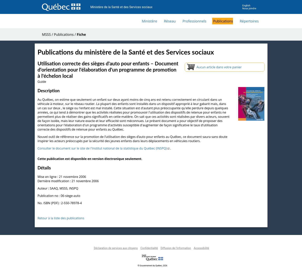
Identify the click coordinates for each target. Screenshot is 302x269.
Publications (223, 21)
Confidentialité (149, 248)
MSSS (46, 34)
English (246, 5)
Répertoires (249, 21)
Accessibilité (201, 248)
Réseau (170, 21)
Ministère (149, 21)
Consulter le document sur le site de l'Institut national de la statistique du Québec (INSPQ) (104, 148)
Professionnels (194, 21)
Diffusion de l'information (176, 248)
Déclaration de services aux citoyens (116, 248)
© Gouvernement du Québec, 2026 (152, 266)
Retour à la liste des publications (61, 218)
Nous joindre (249, 8)
